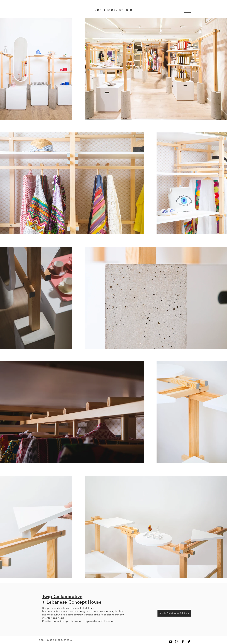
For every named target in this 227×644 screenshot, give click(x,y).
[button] (187, 12)
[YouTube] (171, 642)
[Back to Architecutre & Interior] (174, 613)
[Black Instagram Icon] (177, 642)
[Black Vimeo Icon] (189, 642)
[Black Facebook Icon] (183, 642)
